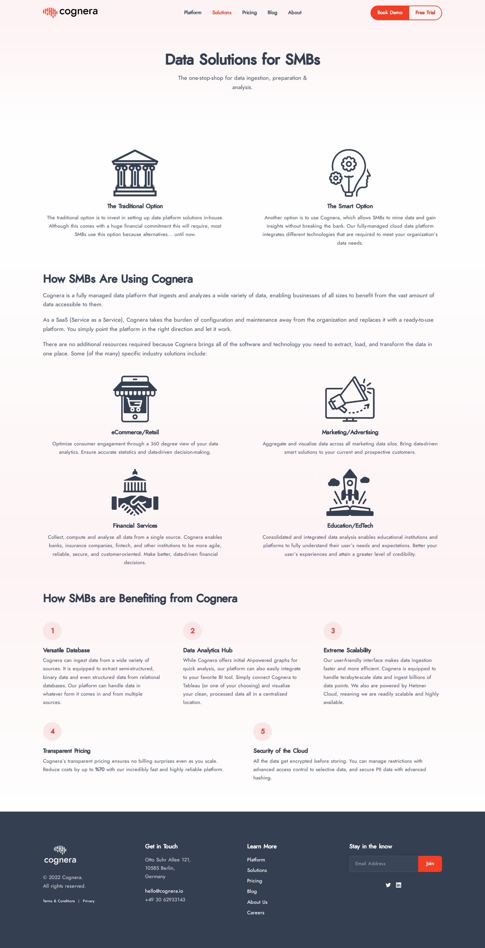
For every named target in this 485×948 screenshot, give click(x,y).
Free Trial (425, 13)
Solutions (220, 13)
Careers (255, 912)
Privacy (89, 901)
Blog (274, 13)
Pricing (249, 13)
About (297, 13)
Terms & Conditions (59, 901)
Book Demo (389, 13)
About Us (257, 902)
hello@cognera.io (164, 891)
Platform (189, 13)
